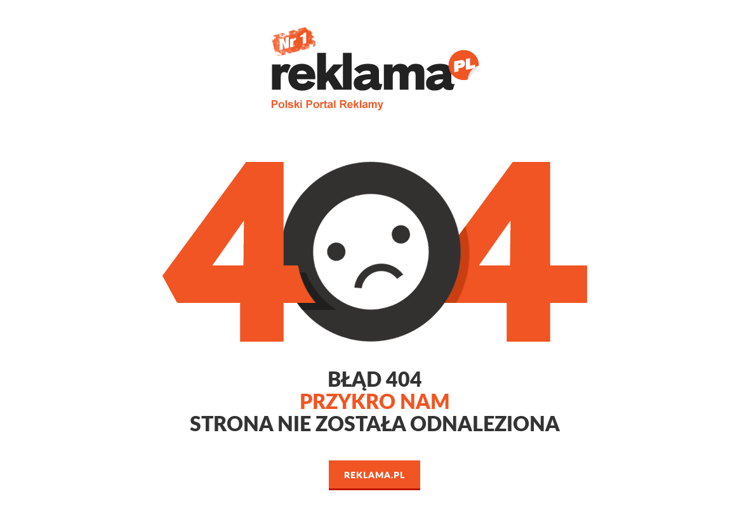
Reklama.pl (374, 474)
